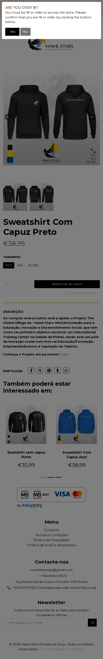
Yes (12, 32)
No (25, 32)
